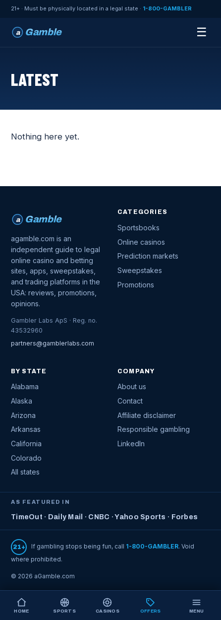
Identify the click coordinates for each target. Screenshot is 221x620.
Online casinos (141, 242)
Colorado (26, 458)
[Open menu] (196, 605)
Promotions (135, 284)
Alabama (25, 386)
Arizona (23, 415)
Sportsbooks (138, 227)
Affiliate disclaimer (146, 415)
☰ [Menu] (201, 32)
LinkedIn (131, 443)
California (26, 443)
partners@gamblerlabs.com (52, 343)
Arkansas (26, 429)
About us (131, 386)
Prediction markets (147, 256)
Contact (130, 401)
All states (25, 472)
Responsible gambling (153, 429)
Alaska (21, 401)
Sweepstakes (139, 270)
